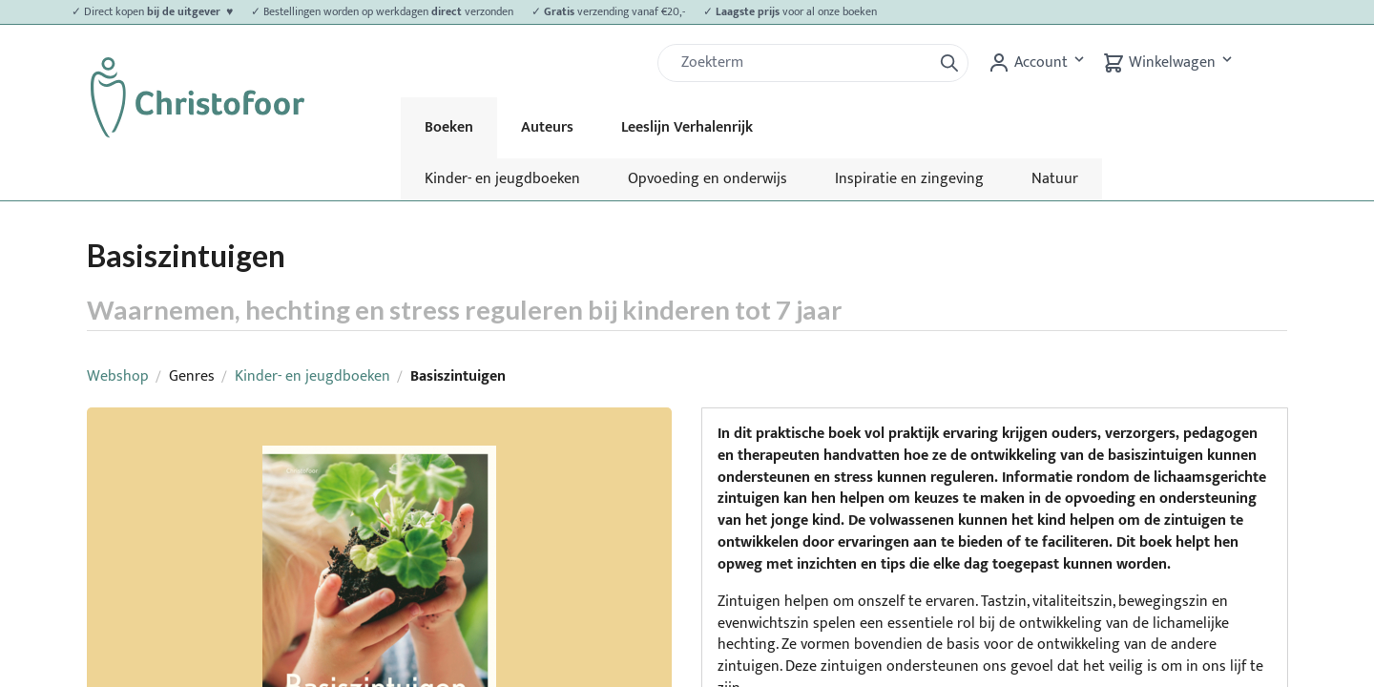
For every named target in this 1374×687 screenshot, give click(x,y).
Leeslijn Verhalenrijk (687, 127)
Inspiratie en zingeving (909, 179)
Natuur (1054, 179)
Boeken (449, 127)
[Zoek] (802, 63)
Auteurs (547, 127)
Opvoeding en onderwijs (707, 179)
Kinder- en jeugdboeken (502, 179)
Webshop (118, 376)
